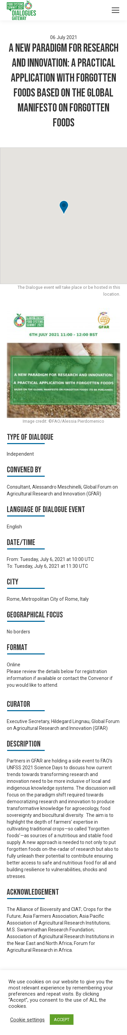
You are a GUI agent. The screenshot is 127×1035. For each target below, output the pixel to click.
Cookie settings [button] (27, 1020)
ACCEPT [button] (61, 1019)
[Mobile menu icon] (115, 10)
